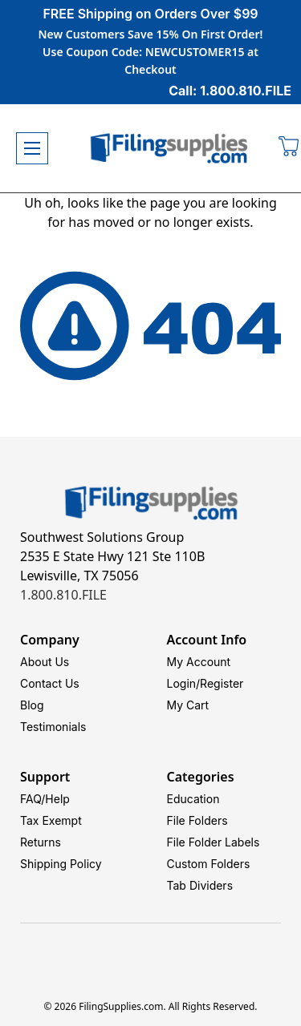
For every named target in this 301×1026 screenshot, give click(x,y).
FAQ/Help (45, 799)
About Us (44, 662)
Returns (40, 842)
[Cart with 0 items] (289, 148)
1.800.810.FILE (63, 595)
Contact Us (49, 683)
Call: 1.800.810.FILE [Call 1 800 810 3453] (230, 91)
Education (193, 799)
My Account (199, 662)
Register (221, 683)
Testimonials (53, 726)
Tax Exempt (51, 820)
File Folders (197, 820)
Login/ (184, 683)
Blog (32, 705)
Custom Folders (208, 863)
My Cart (188, 705)
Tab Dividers (200, 885)
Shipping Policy (61, 863)
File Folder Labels (213, 842)
